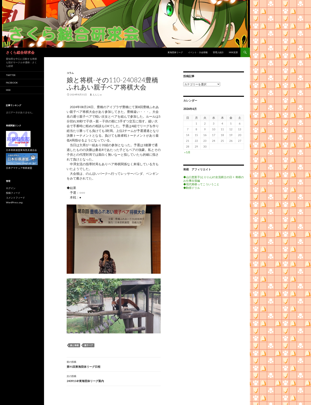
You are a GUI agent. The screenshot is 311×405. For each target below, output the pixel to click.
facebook (12, 82)
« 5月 (187, 152)
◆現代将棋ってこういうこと (201, 184)
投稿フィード (13, 192)
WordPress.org (14, 202)
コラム (70, 72)
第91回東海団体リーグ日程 (114, 364)
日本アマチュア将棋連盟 (19, 167)
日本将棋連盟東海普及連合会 (21, 150)
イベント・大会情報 (198, 52)
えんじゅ (97, 94)
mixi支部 (233, 52)
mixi (8, 90)
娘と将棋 (74, 345)
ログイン (10, 188)
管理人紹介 (218, 52)
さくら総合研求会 (20, 52)
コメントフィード (15, 197)
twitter (10, 75)
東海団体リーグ (175, 52)
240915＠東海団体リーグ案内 (114, 378)
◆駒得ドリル (191, 187)
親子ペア (88, 345)
